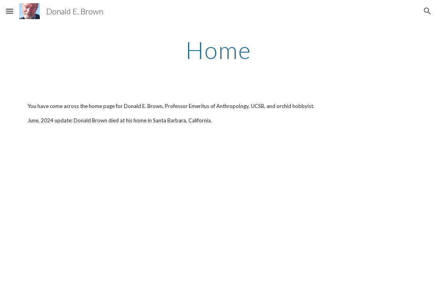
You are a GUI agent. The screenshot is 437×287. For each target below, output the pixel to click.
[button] (9, 11)
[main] (218, 49)
